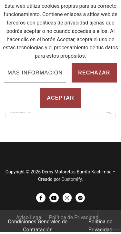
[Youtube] (54, 197)
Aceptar (60, 98)
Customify (71, 179)
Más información (35, 72)
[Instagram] (67, 197)
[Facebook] (40, 197)
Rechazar (94, 72)
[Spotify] (80, 197)
